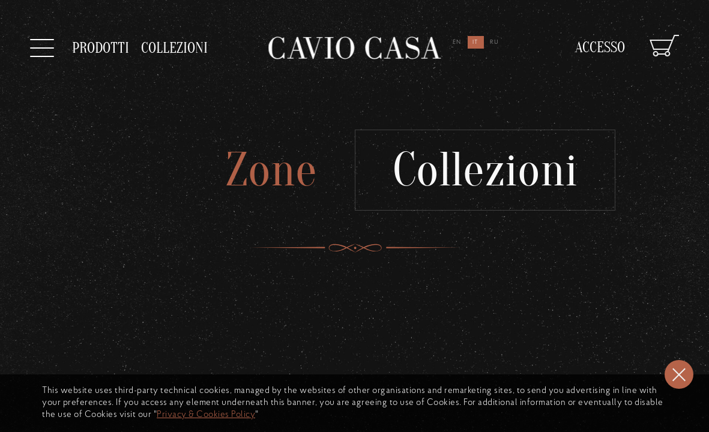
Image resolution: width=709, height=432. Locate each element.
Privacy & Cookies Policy (206, 414)
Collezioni (492, 170)
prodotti (100, 48)
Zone (263, 170)
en (457, 42)
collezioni (174, 42)
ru (494, 42)
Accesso (600, 40)
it (476, 42)
